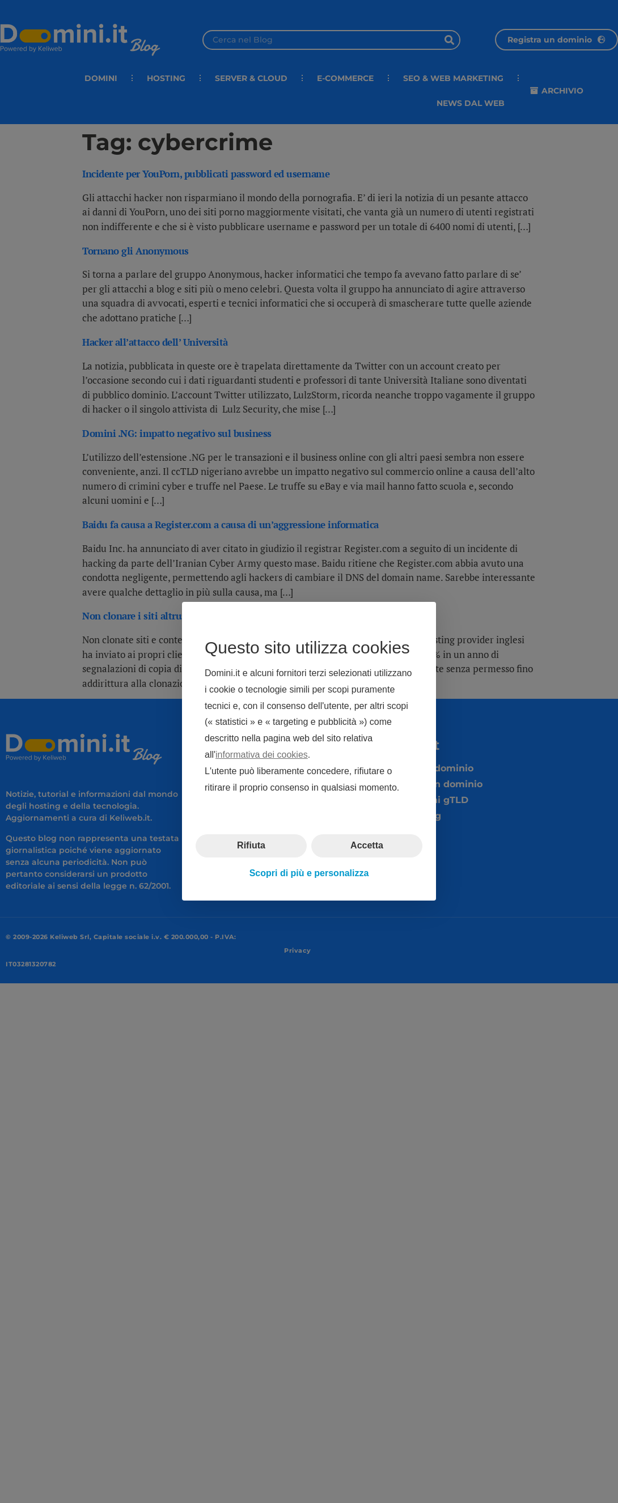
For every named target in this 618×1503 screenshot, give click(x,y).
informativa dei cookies (261, 754)
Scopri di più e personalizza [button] (309, 873)
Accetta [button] (366, 846)
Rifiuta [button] (251, 846)
